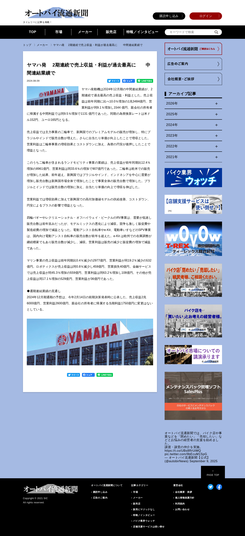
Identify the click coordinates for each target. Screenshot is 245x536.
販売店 (111, 32)
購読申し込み (169, 16)
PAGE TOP (213, 472)
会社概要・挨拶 (183, 492)
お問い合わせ (182, 509)
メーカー (85, 32)
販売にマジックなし (144, 509)
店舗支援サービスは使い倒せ (148, 526)
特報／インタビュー (142, 32)
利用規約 (180, 503)
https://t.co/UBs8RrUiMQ (183, 450)
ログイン (205, 16)
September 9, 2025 (203, 461)
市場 (58, 32)
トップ (27, 44)
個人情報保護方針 (184, 497)
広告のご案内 (100, 497)
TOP (32, 32)
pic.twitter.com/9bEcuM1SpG (186, 454)
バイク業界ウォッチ (144, 521)
